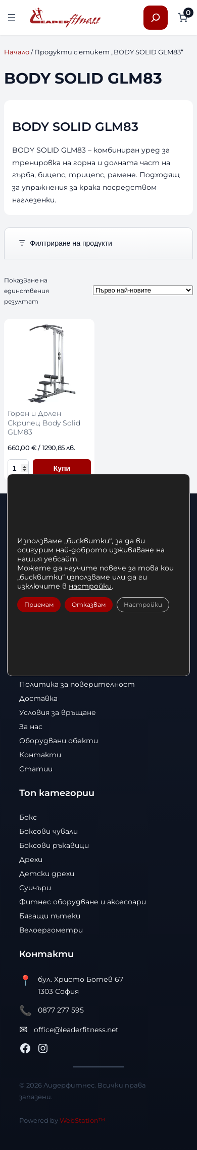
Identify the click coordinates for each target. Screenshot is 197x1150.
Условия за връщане (57, 712)
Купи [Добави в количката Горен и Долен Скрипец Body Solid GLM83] (62, 468)
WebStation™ (82, 1120)
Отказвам (89, 604)
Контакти (40, 754)
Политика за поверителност (77, 684)
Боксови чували (48, 831)
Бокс (28, 817)
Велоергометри (51, 930)
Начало (16, 52)
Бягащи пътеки (49, 915)
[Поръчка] (143, 290)
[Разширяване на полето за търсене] (155, 18)
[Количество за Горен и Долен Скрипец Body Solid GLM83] (18, 468)
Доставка (38, 698)
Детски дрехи (46, 873)
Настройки (143, 604)
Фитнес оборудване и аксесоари (82, 901)
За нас (30, 726)
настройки (90, 586)
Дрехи (30, 859)
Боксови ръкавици (54, 845)
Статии (36, 768)
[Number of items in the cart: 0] (182, 18)
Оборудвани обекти (58, 740)
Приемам (39, 604)
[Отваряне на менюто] (12, 18)
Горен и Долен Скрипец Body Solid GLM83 (44, 423)
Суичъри (35, 887)
